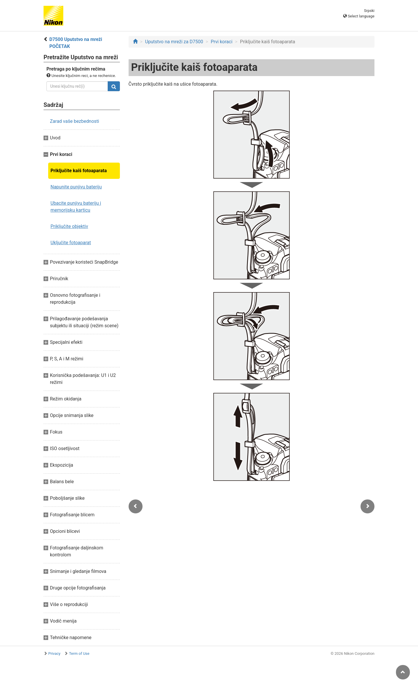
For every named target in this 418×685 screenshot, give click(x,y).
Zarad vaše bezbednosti (74, 121)
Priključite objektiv (69, 226)
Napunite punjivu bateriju (76, 187)
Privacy (54, 653)
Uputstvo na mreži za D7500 (174, 41)
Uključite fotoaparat (71, 242)
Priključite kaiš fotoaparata (79, 170)
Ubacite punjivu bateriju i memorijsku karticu (76, 206)
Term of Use (79, 653)
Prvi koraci (222, 41)
